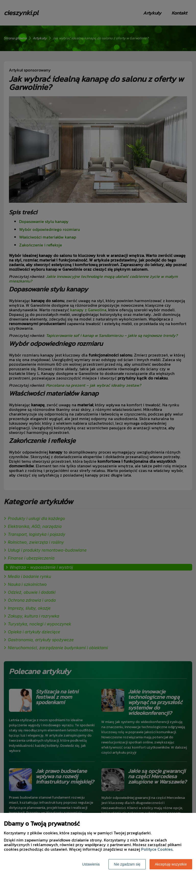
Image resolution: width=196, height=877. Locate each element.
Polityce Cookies (157, 849)
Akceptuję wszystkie (171, 864)
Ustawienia (91, 864)
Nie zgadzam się (127, 864)
